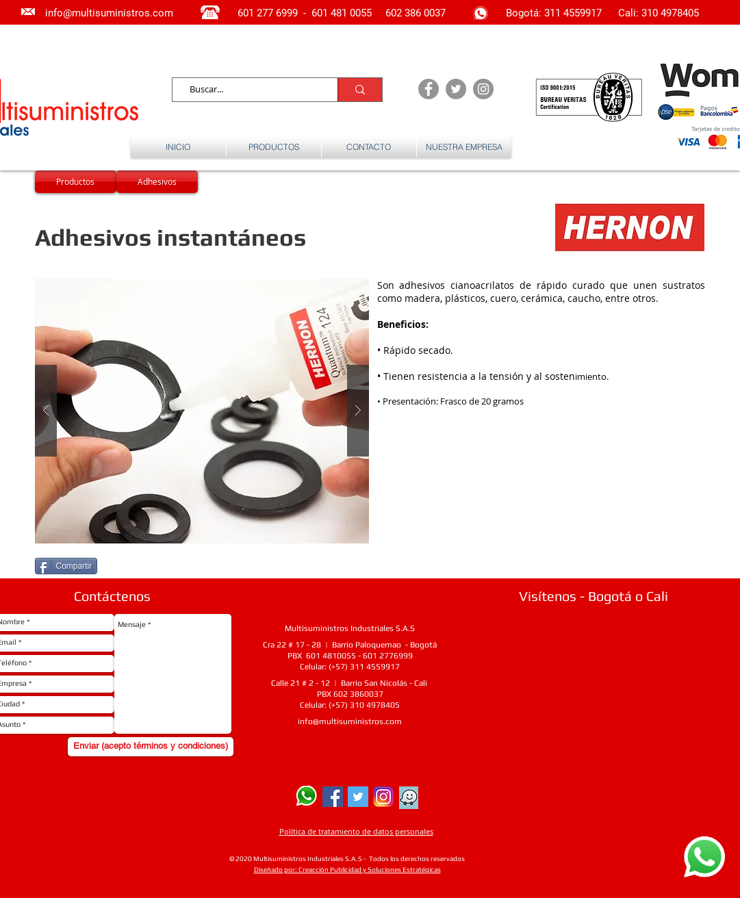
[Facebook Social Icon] (332, 796)
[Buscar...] (249, 89)
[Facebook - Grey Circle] (428, 89)
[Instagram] (383, 796)
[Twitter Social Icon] (358, 796)
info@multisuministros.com (350, 721)
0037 (373, 694)
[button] (202, 411)
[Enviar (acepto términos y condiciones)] (150, 746)
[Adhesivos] (157, 181)
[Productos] (75, 181)
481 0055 (352, 13)
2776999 (396, 655)
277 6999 (277, 13)
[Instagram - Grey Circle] (483, 89)
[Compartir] (66, 566)
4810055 (339, 655)
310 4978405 (670, 13)
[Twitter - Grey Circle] (456, 89)
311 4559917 (574, 13)
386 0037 (425, 13)
